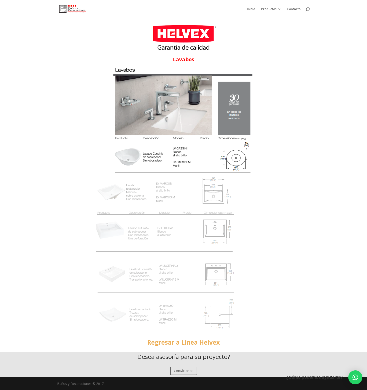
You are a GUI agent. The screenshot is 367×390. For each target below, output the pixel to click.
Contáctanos (183, 370)
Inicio (251, 9)
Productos (268, 9)
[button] (355, 377)
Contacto (294, 9)
